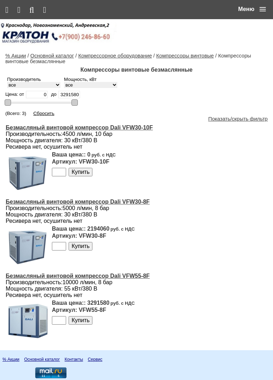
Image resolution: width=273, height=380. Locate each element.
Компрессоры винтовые (185, 56)
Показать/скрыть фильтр (238, 119)
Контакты (74, 359)
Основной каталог (52, 56)
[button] (252, 9)
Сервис (95, 359)
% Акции (15, 56)
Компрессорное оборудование (115, 56)
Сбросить (43, 113)
